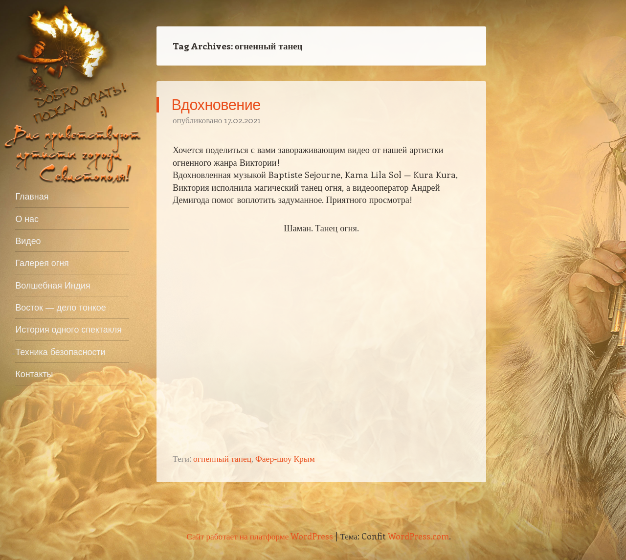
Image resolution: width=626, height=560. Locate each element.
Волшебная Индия (52, 285)
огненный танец (222, 458)
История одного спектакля (68, 329)
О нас (27, 218)
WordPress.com (418, 536)
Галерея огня (41, 262)
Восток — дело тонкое (60, 307)
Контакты (34, 373)
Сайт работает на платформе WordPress (259, 536)
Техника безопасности (60, 351)
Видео (28, 240)
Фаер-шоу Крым (285, 458)
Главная (31, 196)
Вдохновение (216, 104)
